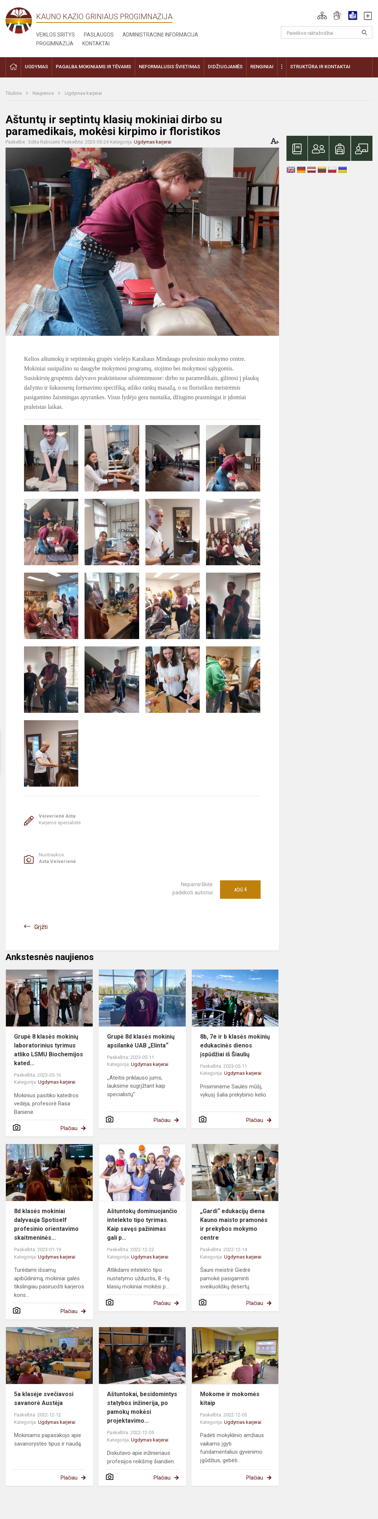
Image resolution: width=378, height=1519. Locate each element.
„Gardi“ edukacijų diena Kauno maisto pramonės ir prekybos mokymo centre (234, 1224)
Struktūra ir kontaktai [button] (320, 66)
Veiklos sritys (55, 35)
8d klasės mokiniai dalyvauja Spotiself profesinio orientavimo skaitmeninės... (46, 1224)
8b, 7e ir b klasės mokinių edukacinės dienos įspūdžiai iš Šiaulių (235, 1045)
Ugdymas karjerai (83, 93)
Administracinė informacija (160, 35)
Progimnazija (54, 43)
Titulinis (14, 93)
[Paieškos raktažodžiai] (327, 32)
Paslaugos (99, 35)
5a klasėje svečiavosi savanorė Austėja (43, 1398)
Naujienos (43, 93)
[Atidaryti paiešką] (364, 32)
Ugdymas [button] (36, 66)
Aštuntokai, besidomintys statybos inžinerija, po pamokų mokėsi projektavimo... (142, 1407)
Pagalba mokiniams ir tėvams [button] (93, 66)
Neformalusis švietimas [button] (169, 66)
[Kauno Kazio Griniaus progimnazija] (21, 20)
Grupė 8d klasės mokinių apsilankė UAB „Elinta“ (141, 1041)
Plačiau (69, 1128)
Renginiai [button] (262, 66)
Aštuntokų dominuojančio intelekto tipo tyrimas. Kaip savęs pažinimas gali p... (142, 1224)
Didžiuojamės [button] (225, 66)
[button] (322, 15)
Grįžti (41, 927)
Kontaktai (96, 43)
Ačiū (240, 889)
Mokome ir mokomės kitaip (230, 1398)
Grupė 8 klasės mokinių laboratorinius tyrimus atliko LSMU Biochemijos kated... (48, 1050)
